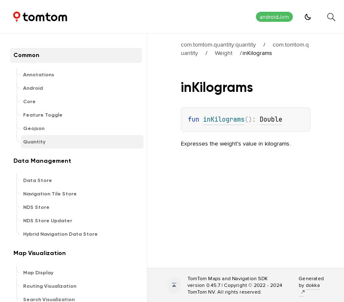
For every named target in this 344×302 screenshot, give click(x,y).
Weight (223, 53)
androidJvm (274, 17)
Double (271, 119)
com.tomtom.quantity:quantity (218, 44)
